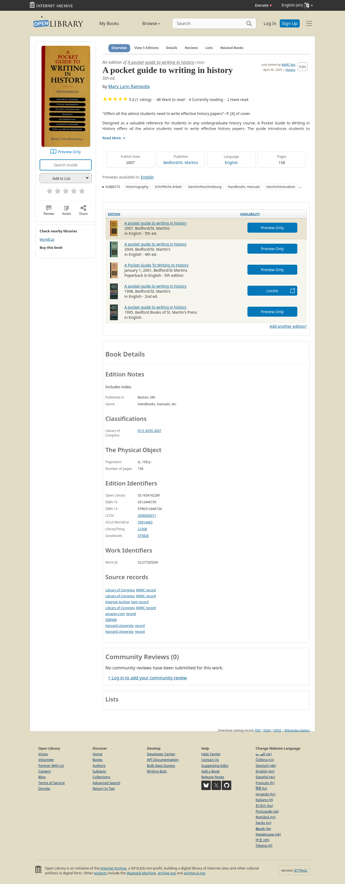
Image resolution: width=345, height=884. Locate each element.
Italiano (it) (264, 799)
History (290, 70)
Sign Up (290, 23)
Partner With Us (51, 765)
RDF (258, 730)
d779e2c (301, 870)
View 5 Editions (146, 48)
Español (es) (265, 776)
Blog (42, 776)
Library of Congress (120, 590)
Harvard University (119, 625)
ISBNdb (111, 619)
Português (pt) (267, 811)
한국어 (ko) (264, 805)
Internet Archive (117, 602)
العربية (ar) (263, 754)
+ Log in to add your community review (147, 678)
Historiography (137, 186)
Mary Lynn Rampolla (129, 86)
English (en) (265, 771)
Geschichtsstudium (280, 186)
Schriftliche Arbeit (168, 186)
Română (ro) (265, 817)
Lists (209, 48)
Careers (44, 771)
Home (97, 754)
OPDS (277, 730)
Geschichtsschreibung (205, 186)
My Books (109, 23)
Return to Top (104, 788)
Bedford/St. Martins (181, 162)
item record (140, 602)
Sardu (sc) (263, 822)
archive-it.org (194, 873)
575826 (143, 535)
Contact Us (210, 759)
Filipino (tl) (264, 845)
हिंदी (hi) (261, 788)
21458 (142, 529)
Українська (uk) (268, 834)
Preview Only (69, 151)
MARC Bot (288, 64)
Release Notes (212, 776)
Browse (145, 23)
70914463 (145, 522)
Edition (114, 214)
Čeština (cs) (265, 759)
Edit (302, 66)
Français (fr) (265, 782)
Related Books (231, 48)
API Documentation (162, 759)
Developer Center (161, 754)
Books (98, 759)
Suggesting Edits (214, 765)
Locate (272, 290)
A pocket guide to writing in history (161, 62)
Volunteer (46, 759)
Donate (263, 5)
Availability (250, 214)
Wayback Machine (141, 873)
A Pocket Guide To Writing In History (157, 265)
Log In (270, 23)
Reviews (191, 48)
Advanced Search (106, 782)
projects (100, 873)
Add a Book (210, 771)
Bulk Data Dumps (161, 765)
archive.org (167, 873)
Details (171, 48)
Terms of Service (51, 782)
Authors (99, 765)
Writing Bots (157, 771)
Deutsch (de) (266, 765)
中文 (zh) (262, 839)
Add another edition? (288, 326)
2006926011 (147, 515)
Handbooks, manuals (244, 186)
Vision (43, 754)
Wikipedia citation (297, 730)
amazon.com (115, 614)
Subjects (99, 771)
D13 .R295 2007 (149, 430)
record (131, 614)
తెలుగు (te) (263, 828)
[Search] (214, 23)
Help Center (211, 754)
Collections (102, 776)
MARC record (146, 590)
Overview (119, 48)
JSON (266, 730)
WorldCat (47, 239)
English (231, 162)
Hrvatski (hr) (265, 794)
